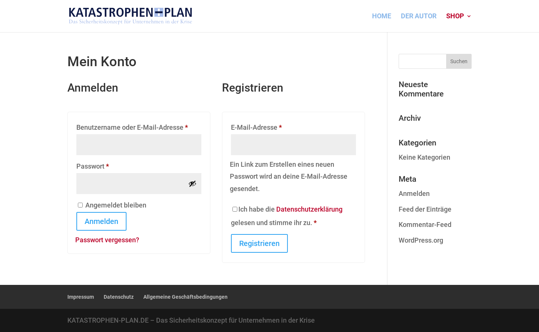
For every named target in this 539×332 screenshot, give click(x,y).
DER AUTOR (418, 16)
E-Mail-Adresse (273, 126)
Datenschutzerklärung (309, 209)
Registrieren (259, 243)
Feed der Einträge (425, 209)
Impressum (80, 297)
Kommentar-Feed (425, 224)
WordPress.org (421, 240)
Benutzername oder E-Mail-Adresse (138, 126)
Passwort (109, 165)
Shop (455, 16)
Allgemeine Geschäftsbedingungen (185, 297)
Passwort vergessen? (107, 240)
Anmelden (101, 221)
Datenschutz (119, 297)
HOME (381, 16)
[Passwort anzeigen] (192, 183)
